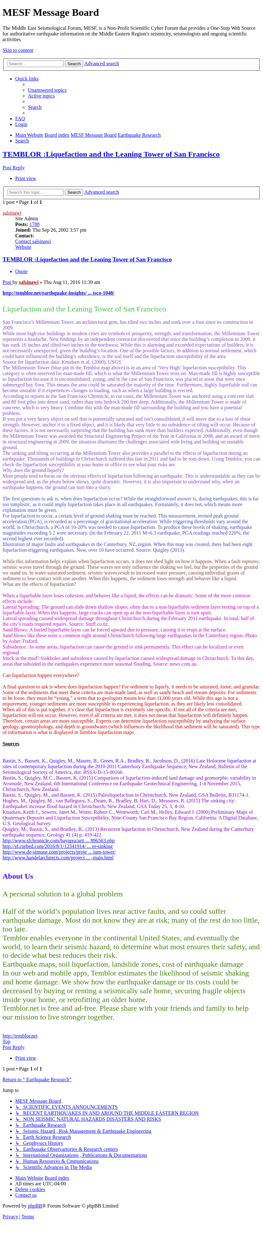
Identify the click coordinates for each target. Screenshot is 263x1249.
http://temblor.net (20, 1036)
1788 (34, 224)
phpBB (35, 1205)
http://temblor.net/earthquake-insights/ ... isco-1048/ (58, 293)
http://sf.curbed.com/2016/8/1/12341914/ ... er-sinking (58, 846)
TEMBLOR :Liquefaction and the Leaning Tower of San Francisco (111, 154)
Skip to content (18, 50)
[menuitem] (47, 90)
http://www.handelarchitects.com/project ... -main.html (58, 857)
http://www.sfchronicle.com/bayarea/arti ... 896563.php (59, 840)
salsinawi (12, 213)
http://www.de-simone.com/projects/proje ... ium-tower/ (59, 852)
